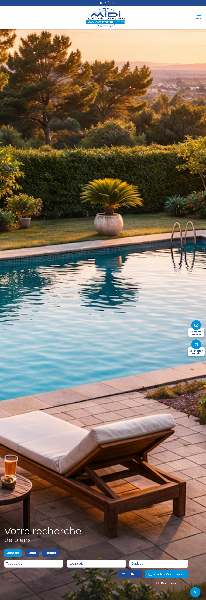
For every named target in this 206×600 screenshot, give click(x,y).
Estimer (50, 557)
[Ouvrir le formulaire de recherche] (130, 579)
